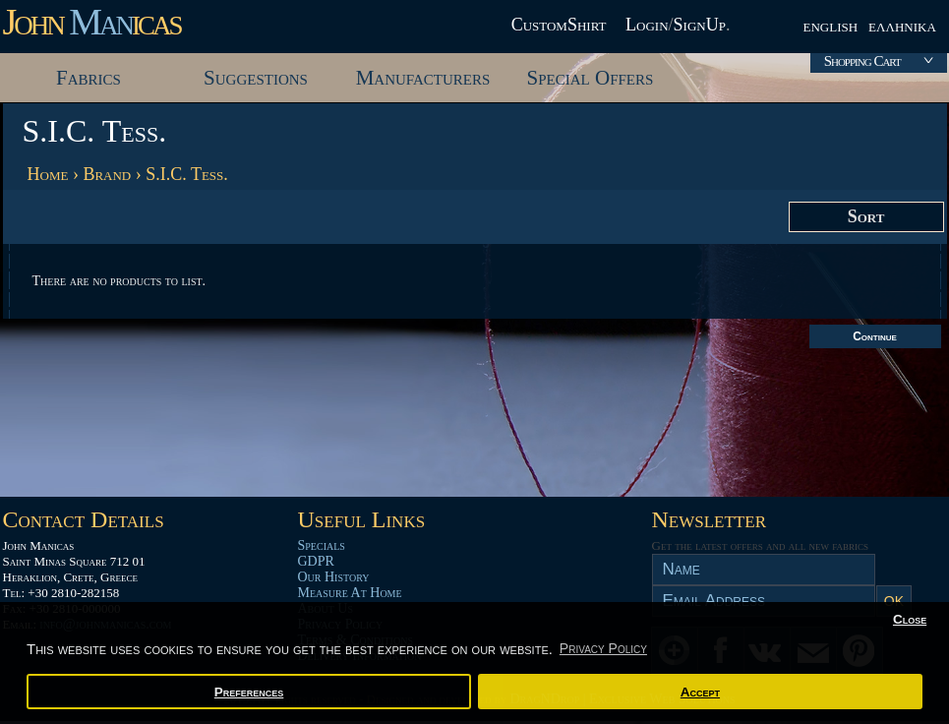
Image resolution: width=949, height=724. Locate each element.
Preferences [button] (249, 692)
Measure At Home (350, 592)
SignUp (700, 24)
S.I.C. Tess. (187, 174)
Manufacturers (423, 78)
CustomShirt (559, 24)
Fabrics (88, 78)
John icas (92, 21)
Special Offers (590, 78)
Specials (321, 545)
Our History (334, 577)
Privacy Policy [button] (603, 648)
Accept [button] (700, 692)
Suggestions (256, 78)
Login (647, 24)
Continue (875, 336)
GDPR (316, 561)
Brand (107, 174)
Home (48, 174)
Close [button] (909, 619)
